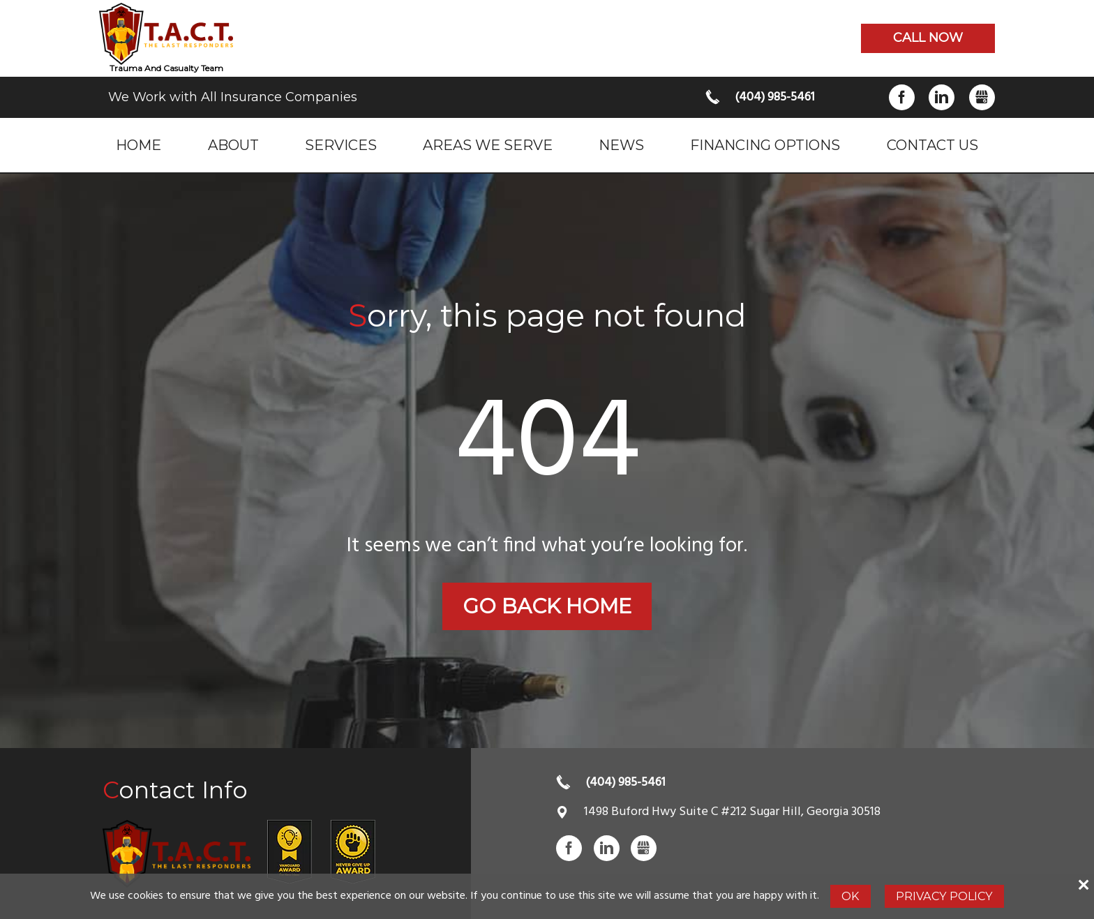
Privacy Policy (944, 896)
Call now (928, 37)
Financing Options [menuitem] (765, 145)
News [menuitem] (621, 145)
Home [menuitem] (138, 145)
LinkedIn (941, 97)
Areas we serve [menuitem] (488, 145)
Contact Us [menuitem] (932, 145)
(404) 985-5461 (775, 97)
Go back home (547, 606)
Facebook (902, 97)
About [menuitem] (233, 145)
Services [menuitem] (341, 145)
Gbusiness (982, 97)
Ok (850, 896)
